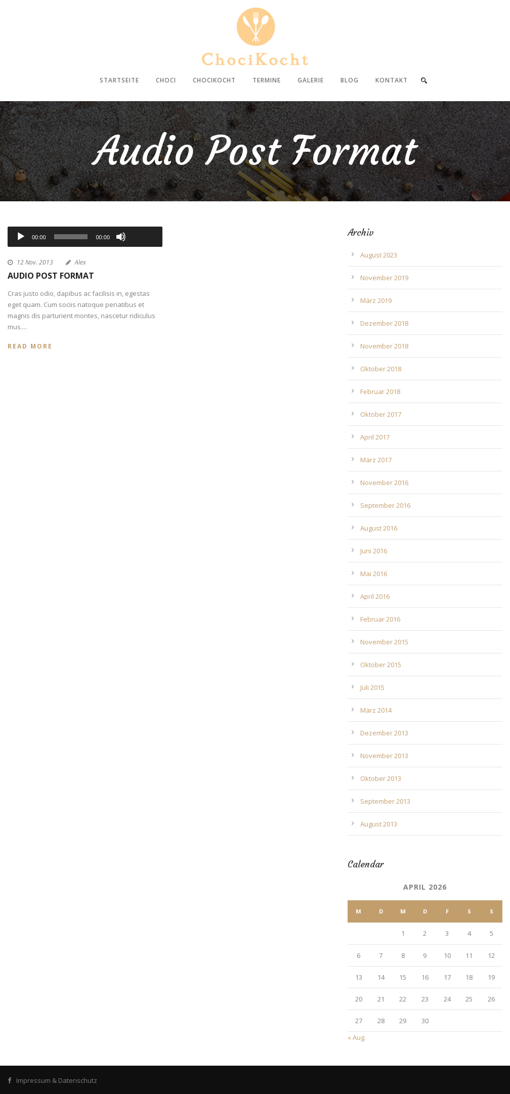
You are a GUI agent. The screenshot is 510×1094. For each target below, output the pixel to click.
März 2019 (376, 300)
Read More (30, 346)
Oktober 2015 (380, 664)
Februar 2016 (380, 619)
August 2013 (378, 823)
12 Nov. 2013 (35, 262)
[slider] (71, 236)
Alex (80, 262)
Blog (350, 80)
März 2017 (376, 459)
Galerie (311, 80)
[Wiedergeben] (21, 237)
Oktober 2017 (380, 414)
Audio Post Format (51, 275)
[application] (85, 237)
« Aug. (357, 1037)
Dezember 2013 (384, 732)
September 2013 (385, 801)
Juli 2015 (372, 687)
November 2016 (384, 482)
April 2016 (375, 596)
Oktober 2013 (380, 778)
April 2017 (375, 437)
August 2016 (378, 528)
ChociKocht (214, 80)
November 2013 (384, 755)
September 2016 (385, 505)
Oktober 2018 (380, 368)
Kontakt (391, 80)
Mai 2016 (373, 573)
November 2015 (384, 641)
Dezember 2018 (384, 323)
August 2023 (378, 254)
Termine (266, 80)
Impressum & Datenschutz (56, 1080)
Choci (166, 80)
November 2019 (384, 277)
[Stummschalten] (121, 237)
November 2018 (384, 346)
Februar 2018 (380, 391)
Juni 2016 (373, 550)
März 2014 (376, 710)
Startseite (119, 80)
